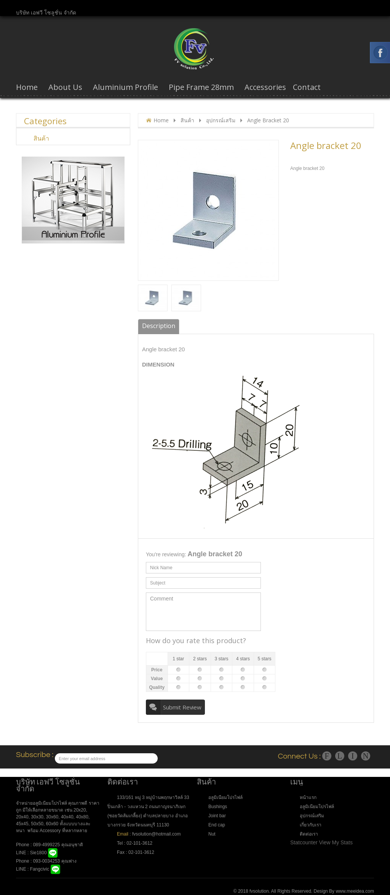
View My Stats (336, 842)
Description (158, 326)
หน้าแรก (308, 797)
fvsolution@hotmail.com (156, 834)
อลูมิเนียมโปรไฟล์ (225, 797)
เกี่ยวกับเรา (310, 825)
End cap (216, 825)
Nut (212, 834)
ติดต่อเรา (309, 834)
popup (159, 274)
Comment (203, 611)
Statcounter (304, 842)
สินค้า (187, 120)
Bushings (217, 806)
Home (161, 120)
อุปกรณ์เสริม (220, 120)
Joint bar (217, 815)
